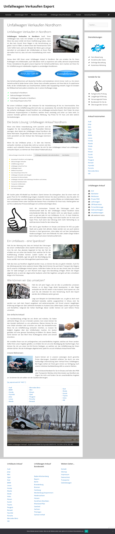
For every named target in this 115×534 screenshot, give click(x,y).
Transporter (65, 480)
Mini (30, 390)
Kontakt (78, 15)
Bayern (36, 479)
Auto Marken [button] (65, 155)
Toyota (65, 396)
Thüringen (37, 512)
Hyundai (12, 394)
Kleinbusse (95, 196)
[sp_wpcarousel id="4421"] (16, 382)
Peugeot (32, 397)
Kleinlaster (94, 194)
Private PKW (95, 199)
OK (86, 531)
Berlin (36, 482)
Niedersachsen (39, 495)
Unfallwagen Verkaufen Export (35, 6)
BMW (11, 390)
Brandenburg (38, 484)
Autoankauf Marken (92, 14)
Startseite (8, 15)
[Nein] (113, 531)
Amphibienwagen (97, 213)
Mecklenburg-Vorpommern (43, 493)
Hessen (36, 498)
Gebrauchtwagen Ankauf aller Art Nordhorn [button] (20, 155)
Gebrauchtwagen (97, 210)
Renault (32, 401)
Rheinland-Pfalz (39, 504)
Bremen (37, 487)
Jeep (10, 397)
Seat (64, 389)
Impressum (65, 474)
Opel (31, 394)
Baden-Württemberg (41, 476)
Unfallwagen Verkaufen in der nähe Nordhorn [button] (47, 155)
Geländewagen (66, 483)
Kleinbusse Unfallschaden (39, 15)
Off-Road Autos (96, 204)
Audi (10, 388)
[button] (72, 14)
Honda (11, 392)
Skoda (65, 391)
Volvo (64, 398)
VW (64, 400)
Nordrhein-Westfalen (41, 501)
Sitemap (64, 472)
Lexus (11, 399)
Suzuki (65, 393)
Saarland (37, 506)
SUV (92, 191)
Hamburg (37, 490)
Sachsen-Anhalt (39, 515)
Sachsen (37, 509)
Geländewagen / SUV (21, 15)
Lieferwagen (95, 202)
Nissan (31, 392)
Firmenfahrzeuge (97, 207)
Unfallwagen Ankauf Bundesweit (62, 14)
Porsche (32, 399)
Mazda (11, 401)
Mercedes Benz (34, 388)
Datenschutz (65, 477)
